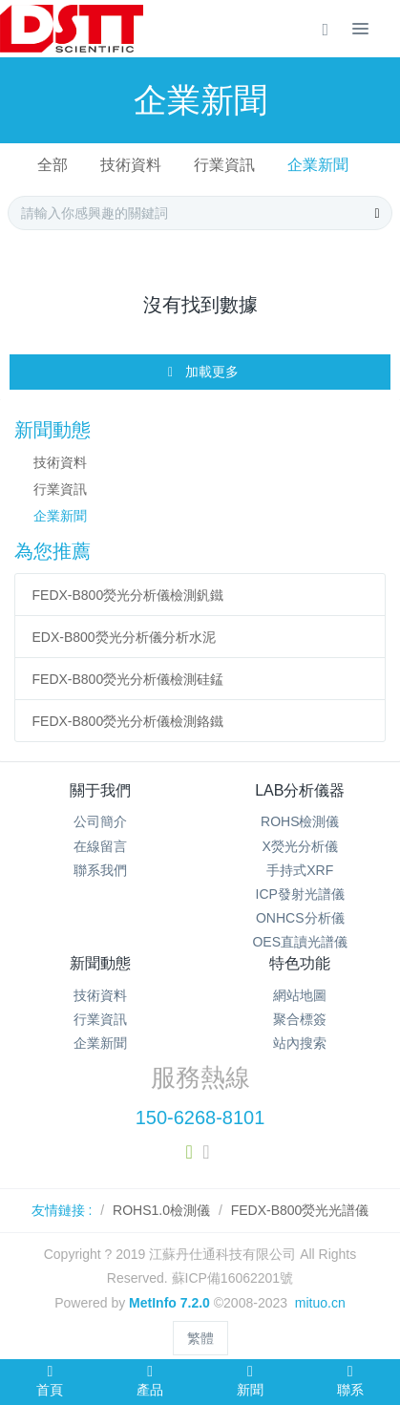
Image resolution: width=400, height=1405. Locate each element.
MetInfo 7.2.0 (169, 1302)
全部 (52, 165)
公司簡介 (100, 821)
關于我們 (100, 790)
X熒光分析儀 (300, 846)
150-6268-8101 (200, 1117)
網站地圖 (299, 995)
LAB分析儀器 (300, 790)
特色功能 (299, 963)
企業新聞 (317, 165)
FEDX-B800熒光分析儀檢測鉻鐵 (128, 721)
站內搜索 (299, 1043)
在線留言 (100, 846)
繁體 (200, 1338)
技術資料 (130, 165)
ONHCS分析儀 (300, 918)
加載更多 (202, 372)
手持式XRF (299, 870)
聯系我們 (100, 870)
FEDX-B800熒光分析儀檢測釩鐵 (128, 595)
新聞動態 (100, 963)
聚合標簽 (299, 1019)
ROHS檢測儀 (300, 821)
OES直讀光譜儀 (299, 941)
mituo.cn (320, 1302)
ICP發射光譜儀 (300, 894)
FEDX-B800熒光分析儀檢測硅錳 (128, 679)
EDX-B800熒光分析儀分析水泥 (124, 637)
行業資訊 (224, 165)
